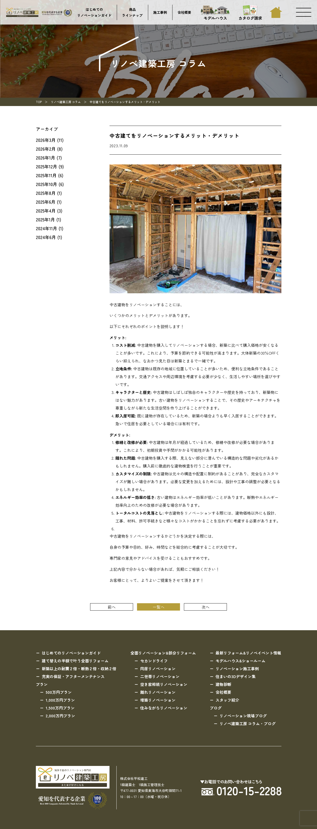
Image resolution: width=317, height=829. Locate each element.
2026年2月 (46, 149)
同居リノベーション (158, 668)
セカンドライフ (154, 661)
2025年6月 (45, 202)
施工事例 (160, 12)
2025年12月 (46, 166)
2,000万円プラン (60, 716)
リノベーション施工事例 (237, 668)
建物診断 (223, 684)
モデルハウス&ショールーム (240, 661)
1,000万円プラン (60, 700)
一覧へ (159, 607)
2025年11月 (46, 175)
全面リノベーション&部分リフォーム (163, 653)
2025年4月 (46, 210)
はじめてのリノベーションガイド (94, 12)
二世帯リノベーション (159, 676)
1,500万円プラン (60, 708)
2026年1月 (45, 157)
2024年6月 (46, 237)
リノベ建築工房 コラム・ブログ (248, 723)
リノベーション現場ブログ (243, 716)
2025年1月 (45, 219)
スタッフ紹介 (227, 700)
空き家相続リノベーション (163, 684)
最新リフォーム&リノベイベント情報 (248, 653)
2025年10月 (46, 184)
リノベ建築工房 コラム (66, 102)
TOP (39, 102)
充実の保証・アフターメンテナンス (73, 676)
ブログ (215, 708)
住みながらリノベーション (163, 708)
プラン (42, 684)
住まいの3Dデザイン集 (236, 676)
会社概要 (184, 12)
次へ (205, 607)
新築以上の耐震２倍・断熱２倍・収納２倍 (79, 668)
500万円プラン (59, 692)
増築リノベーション (158, 700)
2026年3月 (46, 140)
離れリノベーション (158, 692)
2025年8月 (46, 193)
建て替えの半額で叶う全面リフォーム (75, 661)
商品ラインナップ (132, 12)
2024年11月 (46, 228)
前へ (112, 607)
